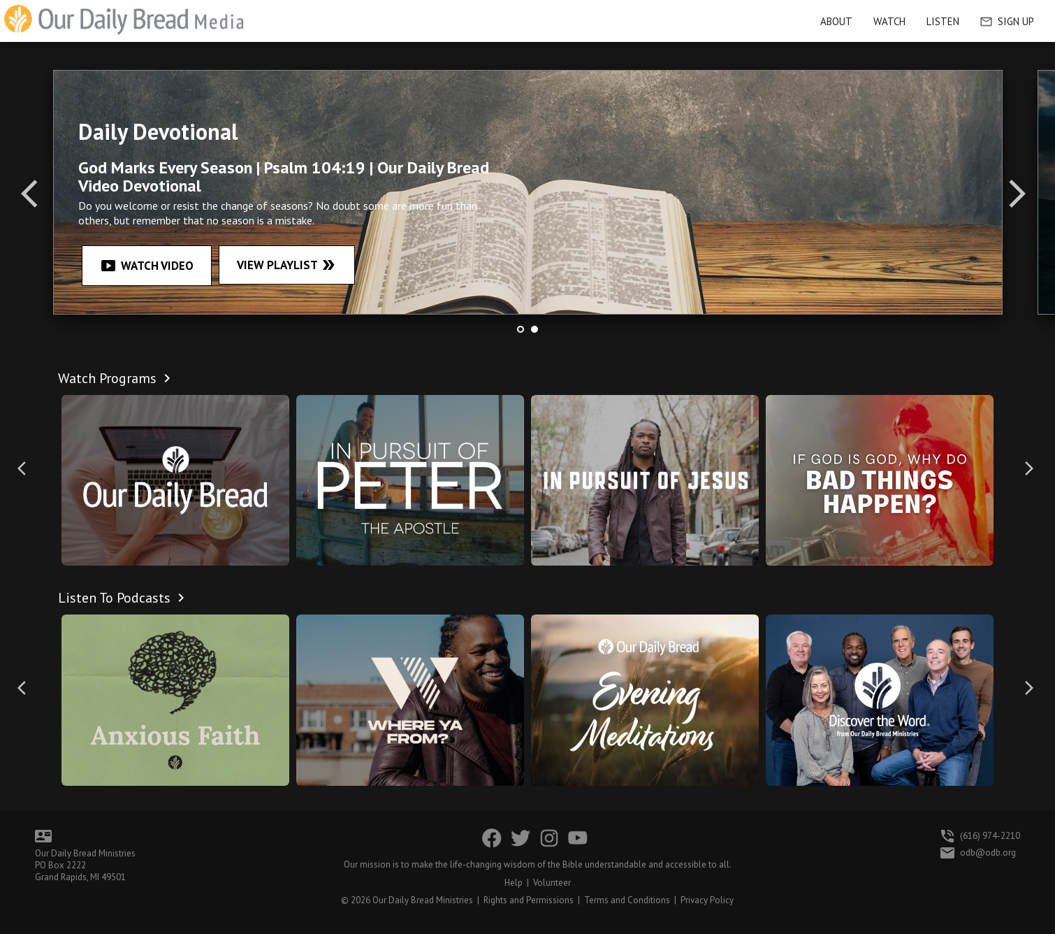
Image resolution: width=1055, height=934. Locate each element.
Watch (889, 21)
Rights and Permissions (528, 900)
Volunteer (552, 883)
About (836, 21)
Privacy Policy (707, 900)
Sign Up (1007, 21)
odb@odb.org (988, 852)
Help (513, 883)
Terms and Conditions (627, 900)
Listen (942, 21)
